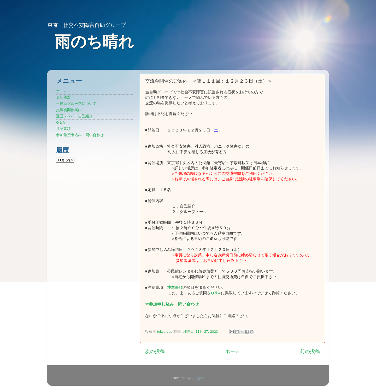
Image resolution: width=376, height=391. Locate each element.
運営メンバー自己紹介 (74, 116)
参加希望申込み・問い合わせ (80, 135)
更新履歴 (63, 97)
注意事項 (175, 287)
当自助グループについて (76, 104)
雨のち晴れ (94, 41)
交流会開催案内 (69, 110)
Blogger (197, 378)
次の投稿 (155, 351)
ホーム (232, 351)
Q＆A (60, 122)
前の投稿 (310, 351)
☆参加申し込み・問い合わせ (172, 304)
